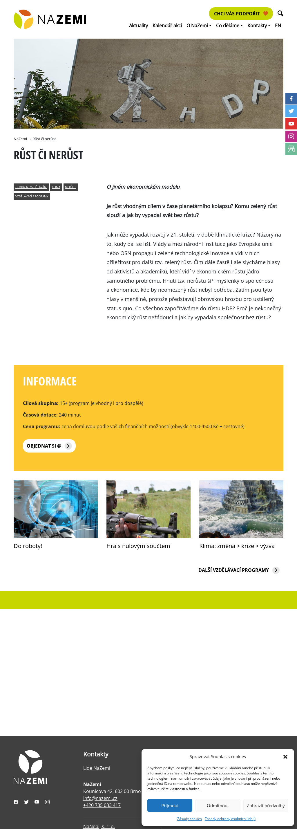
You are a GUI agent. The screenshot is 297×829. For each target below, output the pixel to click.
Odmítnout (218, 805)
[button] (285, 756)
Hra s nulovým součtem (138, 546)
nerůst (70, 187)
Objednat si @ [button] (49, 446)
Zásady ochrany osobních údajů (230, 818)
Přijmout (170, 805)
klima (56, 187)
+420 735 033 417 (102, 805)
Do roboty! (28, 546)
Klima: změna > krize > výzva (237, 546)
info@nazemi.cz (100, 798)
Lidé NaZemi (96, 768)
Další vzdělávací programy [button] (239, 570)
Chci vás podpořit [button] (241, 13)
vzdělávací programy (31, 196)
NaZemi (20, 138)
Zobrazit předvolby (266, 805)
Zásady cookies (189, 818)
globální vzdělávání (31, 187)
